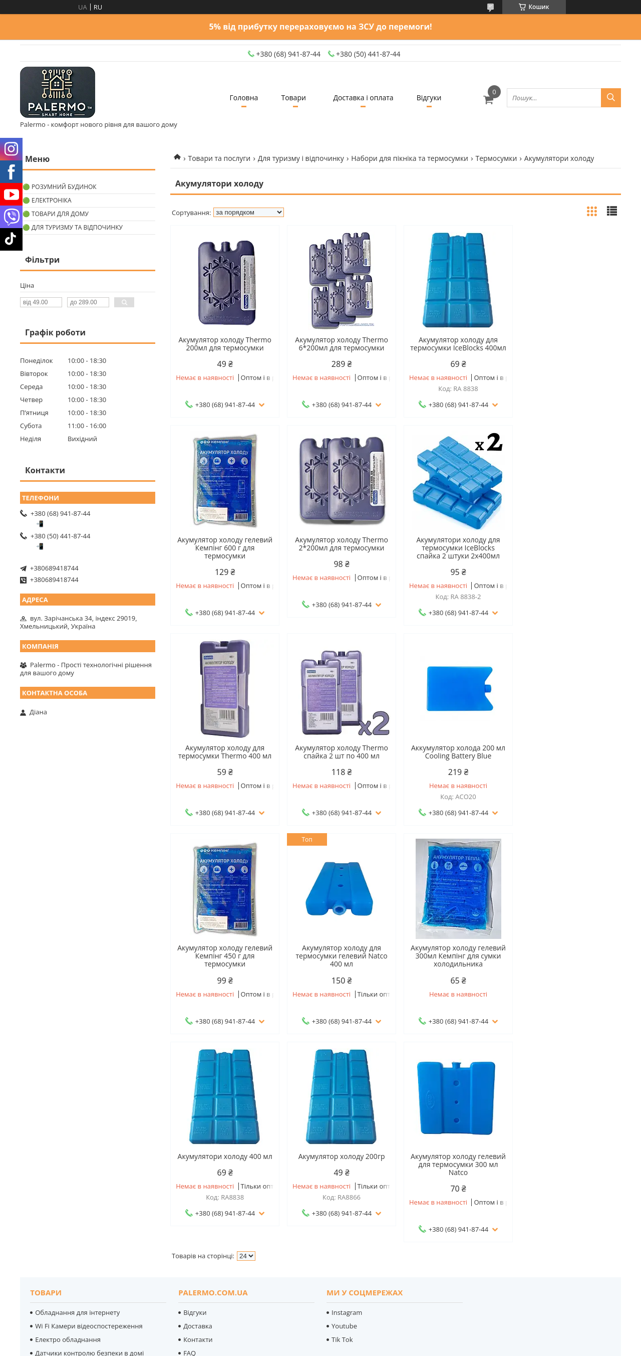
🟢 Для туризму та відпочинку (73, 227)
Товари (292, 97)
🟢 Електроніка (47, 200)
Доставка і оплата (364, 97)
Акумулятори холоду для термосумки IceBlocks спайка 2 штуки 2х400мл (338, 556)
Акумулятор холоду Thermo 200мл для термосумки (223, 344)
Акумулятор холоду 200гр (338, 964)
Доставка (197, 1133)
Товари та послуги (219, 158)
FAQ (189, 1161)
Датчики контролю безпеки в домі (89, 1161)
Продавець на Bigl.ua (320, 1337)
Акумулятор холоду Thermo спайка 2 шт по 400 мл (567, 552)
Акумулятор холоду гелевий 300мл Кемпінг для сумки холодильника (567, 764)
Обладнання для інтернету (77, 1120)
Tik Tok (342, 1147)
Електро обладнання (68, 1147)
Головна (241, 97)
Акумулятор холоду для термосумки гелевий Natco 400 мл (453, 764)
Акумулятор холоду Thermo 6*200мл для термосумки (338, 344)
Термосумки (496, 158)
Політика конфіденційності (447, 1346)
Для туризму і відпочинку (301, 158)
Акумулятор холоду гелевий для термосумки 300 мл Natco (452, 972)
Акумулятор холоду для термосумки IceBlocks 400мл (453, 344)
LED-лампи (52, 1174)
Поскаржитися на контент (363, 1346)
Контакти (197, 1147)
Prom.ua (370, 1328)
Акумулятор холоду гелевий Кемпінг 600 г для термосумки (567, 348)
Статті (192, 1174)
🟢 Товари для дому (56, 214)
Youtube (344, 1133)
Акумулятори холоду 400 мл (223, 964)
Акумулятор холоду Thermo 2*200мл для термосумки (223, 552)
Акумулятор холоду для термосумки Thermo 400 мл (452, 552)
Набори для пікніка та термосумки (409, 158)
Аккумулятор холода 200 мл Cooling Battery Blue (224, 760)
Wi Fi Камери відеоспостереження (88, 1133)
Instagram (347, 1120)
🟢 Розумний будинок (60, 186)
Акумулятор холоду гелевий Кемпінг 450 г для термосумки (338, 764)
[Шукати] (611, 97)
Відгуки (432, 97)
